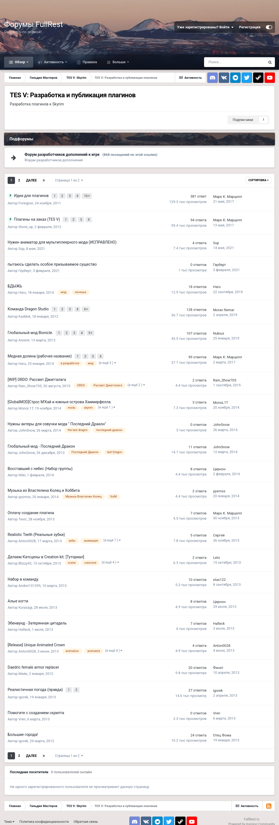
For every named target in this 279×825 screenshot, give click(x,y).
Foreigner (26, 202)
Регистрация (249, 27)
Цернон (219, 463)
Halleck (24, 623)
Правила (89, 62)
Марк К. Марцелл (227, 196)
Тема (9, 815)
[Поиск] (234, 62)
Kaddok (25, 313)
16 (87, 195)
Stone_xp (26, 225)
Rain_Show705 (30, 380)
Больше (119, 62)
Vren (22, 712)
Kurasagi (25, 602)
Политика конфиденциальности (44, 815)
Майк (23, 668)
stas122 (219, 574)
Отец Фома (222, 728)
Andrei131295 (30, 580)
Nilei (22, 469)
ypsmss (25, 491)
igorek (23, 690)
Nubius (218, 329)
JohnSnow (27, 425)
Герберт (25, 269)
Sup (22, 247)
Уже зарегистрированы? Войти (205, 27)
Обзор (20, 62)
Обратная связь (86, 815)
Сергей (219, 529)
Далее (31, 180)
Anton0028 (27, 535)
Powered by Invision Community (251, 817)
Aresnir (24, 335)
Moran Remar (223, 307)
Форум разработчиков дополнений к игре (62, 154)
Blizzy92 (25, 557)
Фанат (218, 662)
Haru (22, 291)
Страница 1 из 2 (69, 180)
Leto (216, 552)
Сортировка (258, 180)
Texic (23, 513)
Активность (54, 62)
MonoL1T (26, 402)
